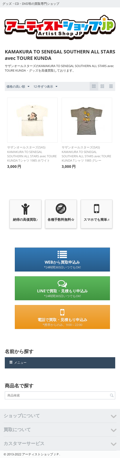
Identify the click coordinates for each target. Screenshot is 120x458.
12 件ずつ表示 (45, 86)
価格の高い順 (17, 86)
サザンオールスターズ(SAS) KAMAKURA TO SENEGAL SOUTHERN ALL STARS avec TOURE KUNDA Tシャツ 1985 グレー (86, 154)
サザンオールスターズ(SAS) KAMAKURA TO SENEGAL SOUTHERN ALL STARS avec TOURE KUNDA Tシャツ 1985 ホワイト (32, 154)
